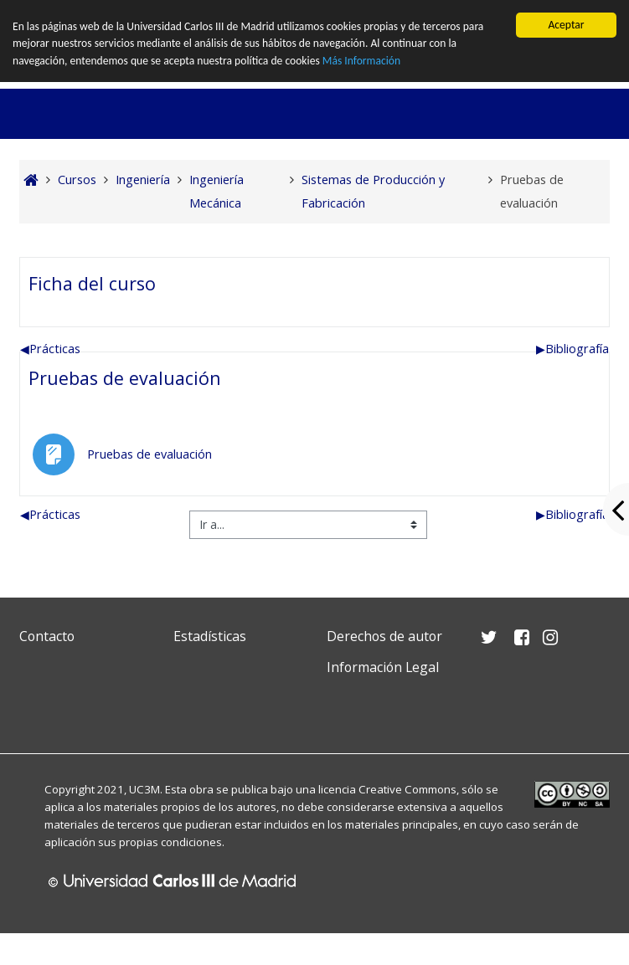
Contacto (47, 636)
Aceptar (566, 25)
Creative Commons (407, 789)
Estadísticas (209, 636)
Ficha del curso (92, 283)
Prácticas (50, 349)
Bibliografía (572, 349)
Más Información (361, 61)
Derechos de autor (384, 636)
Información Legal (383, 667)
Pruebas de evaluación (124, 378)
